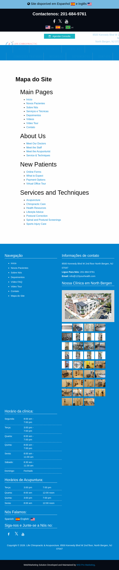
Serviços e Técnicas (37, 111)
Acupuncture (33, 200)
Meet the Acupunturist (38, 151)
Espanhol (66, 3)
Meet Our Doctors (36, 143)
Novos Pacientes (45, 49)
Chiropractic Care (36, 204)
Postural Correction (37, 216)
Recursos (54, 56)
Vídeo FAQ (16, 282)
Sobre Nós (73, 49)
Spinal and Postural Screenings (43, 220)
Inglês (85, 3)
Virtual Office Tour (36, 183)
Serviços (95, 49)
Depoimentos (79, 56)
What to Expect (34, 175)
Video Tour (16, 286)
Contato (103, 56)
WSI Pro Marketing (86, 565)
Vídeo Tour (32, 123)
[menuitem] (21, 49)
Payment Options (35, 179)
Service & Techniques (38, 155)
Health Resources (36, 208)
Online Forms (33, 172)
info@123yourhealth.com (82, 276)
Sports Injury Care (36, 224)
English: (28, 519)
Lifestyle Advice (34, 212)
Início (21, 49)
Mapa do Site (17, 295)
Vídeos (30, 119)
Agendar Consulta (59, 36)
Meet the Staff (34, 147)
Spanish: (12, 519)
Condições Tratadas (24, 56)
